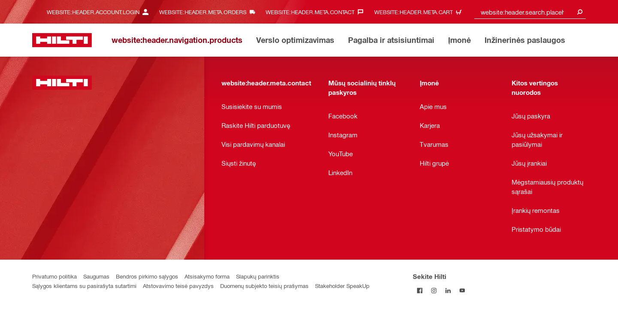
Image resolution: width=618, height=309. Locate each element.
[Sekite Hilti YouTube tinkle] (462, 290)
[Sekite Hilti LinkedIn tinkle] (448, 290)
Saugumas (96, 276)
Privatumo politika (54, 276)
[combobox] (530, 12)
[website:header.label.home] (62, 40)
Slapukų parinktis (257, 276)
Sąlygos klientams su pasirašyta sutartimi (84, 285)
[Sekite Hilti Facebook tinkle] (420, 290)
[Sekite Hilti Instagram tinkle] (434, 290)
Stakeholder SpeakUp (342, 285)
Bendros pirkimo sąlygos (147, 276)
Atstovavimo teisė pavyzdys (178, 285)
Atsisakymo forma (207, 276)
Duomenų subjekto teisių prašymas (264, 285)
